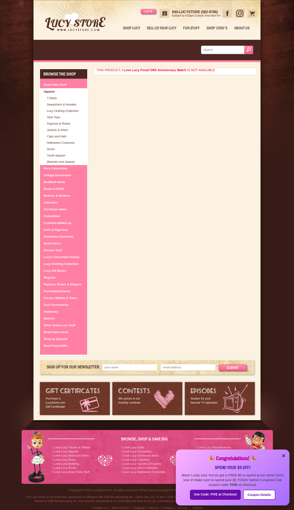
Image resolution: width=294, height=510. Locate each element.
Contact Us (99, 508)
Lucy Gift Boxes (55, 270)
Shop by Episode (55, 339)
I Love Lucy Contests (147, 398)
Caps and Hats (56, 136)
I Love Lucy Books (64, 468)
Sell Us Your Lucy (161, 28)
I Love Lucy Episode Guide (220, 398)
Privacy (168, 508)
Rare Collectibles (56, 168)
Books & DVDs (54, 189)
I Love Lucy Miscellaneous (213, 447)
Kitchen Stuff (53, 250)
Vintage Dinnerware (57, 175)
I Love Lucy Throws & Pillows (71, 447)
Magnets (50, 277)
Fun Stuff (191, 28)
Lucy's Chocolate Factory (62, 257)
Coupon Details (259, 495)
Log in (148, 11)
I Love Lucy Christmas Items (140, 455)
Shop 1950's (217, 28)
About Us (242, 28)
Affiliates (197, 508)
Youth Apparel (56, 155)
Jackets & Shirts (57, 130)
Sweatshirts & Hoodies (62, 104)
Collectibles (52, 216)
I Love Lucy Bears (64, 459)
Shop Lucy (131, 28)
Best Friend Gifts (55, 345)
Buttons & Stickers (57, 195)
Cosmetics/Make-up (57, 223)
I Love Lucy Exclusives (137, 451)
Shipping (139, 508)
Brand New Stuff (55, 84)
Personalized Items (57, 291)
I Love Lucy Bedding (65, 463)
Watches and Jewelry (61, 161)
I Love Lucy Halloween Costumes (143, 472)
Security (182, 508)
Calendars (51, 202)
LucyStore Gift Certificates (75, 398)
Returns (154, 508)
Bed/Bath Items (54, 182)
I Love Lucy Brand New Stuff (71, 472)
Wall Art (49, 318)
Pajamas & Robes (58, 123)
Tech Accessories (56, 305)
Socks (51, 149)
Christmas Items (55, 209)
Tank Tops (53, 117)
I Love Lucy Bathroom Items (70, 455)
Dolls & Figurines (56, 229)
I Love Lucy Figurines (136, 459)
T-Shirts (52, 98)
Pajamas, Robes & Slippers (63, 284)
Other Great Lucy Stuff (59, 325)
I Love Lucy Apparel (65, 451)
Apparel (49, 91)
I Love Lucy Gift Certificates (140, 468)
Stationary (51, 311)
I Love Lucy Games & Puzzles (141, 463)
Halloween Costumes (61, 142)
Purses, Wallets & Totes (60, 298)
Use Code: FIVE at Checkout (215, 494)
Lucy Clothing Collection (62, 111)
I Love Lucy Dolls (133, 447)
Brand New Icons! (56, 332)
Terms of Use (120, 508)
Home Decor (52, 243)
